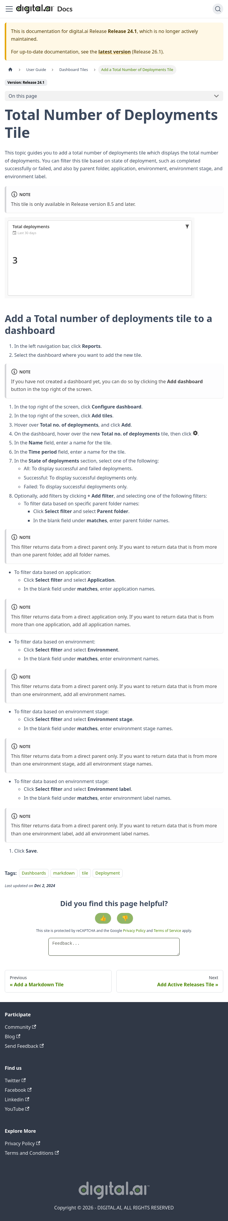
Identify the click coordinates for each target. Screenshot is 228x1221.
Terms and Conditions (32, 1153)
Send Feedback (24, 1046)
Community (20, 1027)
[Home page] (10, 69)
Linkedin (17, 1099)
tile (85, 873)
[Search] (218, 9)
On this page (23, 96)
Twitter (15, 1080)
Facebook (18, 1090)
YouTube (17, 1109)
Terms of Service (167, 930)
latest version (114, 51)
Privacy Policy (134, 930)
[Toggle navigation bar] (9, 8)
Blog (12, 1036)
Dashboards (34, 873)
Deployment (107, 873)
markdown (64, 873)
